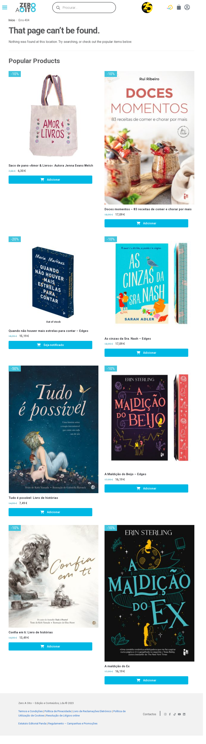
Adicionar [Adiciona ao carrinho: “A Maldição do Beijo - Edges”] (149, 488)
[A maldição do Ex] (149, 593)
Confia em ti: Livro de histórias (31, 632)
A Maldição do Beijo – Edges (125, 474)
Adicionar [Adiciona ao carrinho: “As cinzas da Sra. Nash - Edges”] (149, 352)
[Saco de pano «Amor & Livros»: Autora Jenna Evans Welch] (53, 116)
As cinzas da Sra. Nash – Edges (128, 338)
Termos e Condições (30, 711)
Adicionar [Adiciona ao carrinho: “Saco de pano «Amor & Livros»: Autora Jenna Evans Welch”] (53, 179)
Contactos (149, 714)
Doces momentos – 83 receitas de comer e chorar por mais (148, 209)
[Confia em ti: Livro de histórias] (53, 576)
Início (12, 20)
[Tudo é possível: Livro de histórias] (53, 429)
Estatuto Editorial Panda (32, 723)
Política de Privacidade (58, 711)
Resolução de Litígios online (63, 715)
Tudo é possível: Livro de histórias (33, 498)
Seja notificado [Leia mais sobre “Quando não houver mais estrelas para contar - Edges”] (53, 345)
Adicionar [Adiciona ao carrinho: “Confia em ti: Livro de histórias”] (53, 646)
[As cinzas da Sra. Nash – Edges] (149, 285)
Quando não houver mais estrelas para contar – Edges (48, 331)
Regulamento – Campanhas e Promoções (72, 723)
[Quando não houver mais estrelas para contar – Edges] (53, 281)
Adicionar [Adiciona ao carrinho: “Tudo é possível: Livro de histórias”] (53, 512)
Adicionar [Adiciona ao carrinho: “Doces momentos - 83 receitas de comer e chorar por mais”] (149, 223)
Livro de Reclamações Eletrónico (92, 711)
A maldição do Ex (117, 666)
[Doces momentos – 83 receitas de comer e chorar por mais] (149, 138)
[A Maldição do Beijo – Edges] (149, 417)
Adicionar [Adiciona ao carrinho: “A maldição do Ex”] (149, 680)
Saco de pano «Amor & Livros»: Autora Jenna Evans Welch (51, 165)
